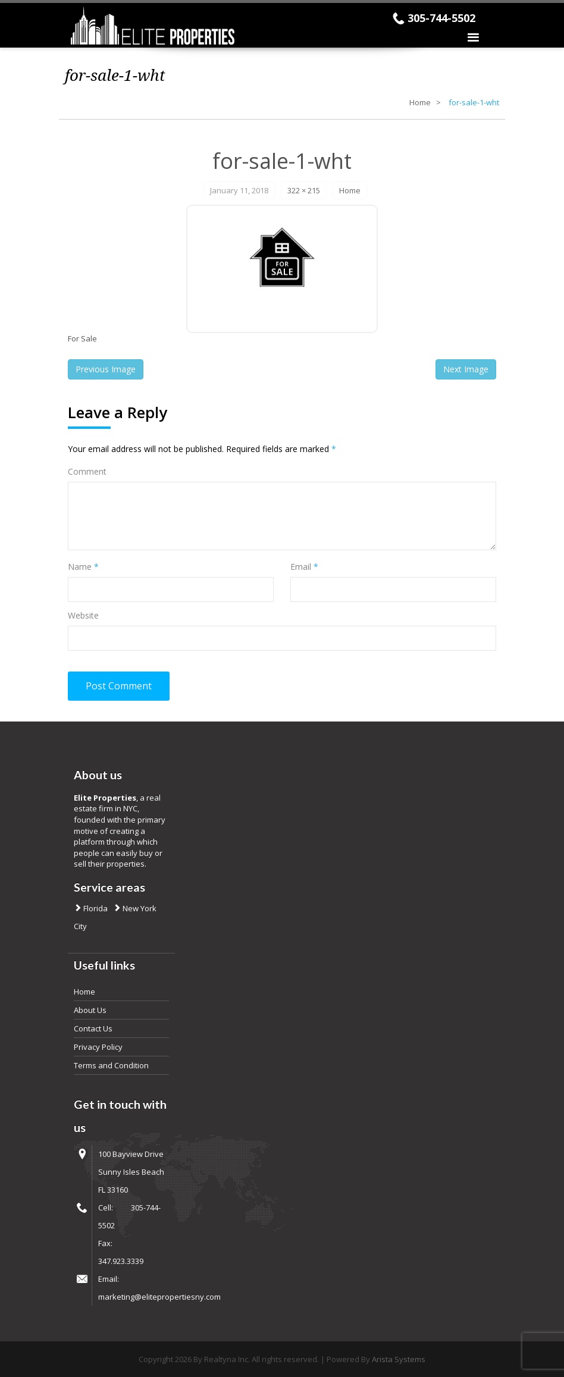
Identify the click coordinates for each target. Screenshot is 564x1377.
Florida (95, 908)
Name (83, 566)
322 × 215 (303, 190)
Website (83, 615)
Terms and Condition (111, 1065)
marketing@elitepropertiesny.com (159, 1296)
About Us (90, 1010)
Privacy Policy (98, 1047)
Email (304, 566)
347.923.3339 (120, 1261)
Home (420, 102)
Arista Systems (398, 1359)
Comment (87, 471)
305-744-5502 (441, 18)
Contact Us (93, 1028)
